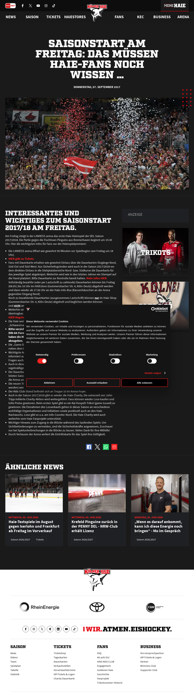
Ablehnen (49, 382)
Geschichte (103, 674)
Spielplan (15, 665)
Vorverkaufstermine (64, 670)
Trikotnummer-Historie (109, 682)
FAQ (99, 653)
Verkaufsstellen (62, 665)
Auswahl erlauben (97, 382)
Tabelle (14, 670)
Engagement (104, 665)
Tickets (53, 16)
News (13, 653)
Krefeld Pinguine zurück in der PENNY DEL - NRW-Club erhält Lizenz (95, 526)
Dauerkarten (60, 661)
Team (13, 661)
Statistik (14, 674)
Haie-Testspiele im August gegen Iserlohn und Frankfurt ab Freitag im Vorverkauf (34, 526)
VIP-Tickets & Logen (64, 674)
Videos (14, 657)
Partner (144, 661)
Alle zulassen (144, 382)
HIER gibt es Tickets (21, 259)
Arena (183, 16)
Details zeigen (153, 372)
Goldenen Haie (105, 670)
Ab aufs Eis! (103, 657)
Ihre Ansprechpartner (152, 653)
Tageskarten (60, 657)
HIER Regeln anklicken (22, 317)
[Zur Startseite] (97, 13)
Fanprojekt (103, 678)
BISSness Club (148, 665)
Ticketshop (60, 653)
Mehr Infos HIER (96, 278)
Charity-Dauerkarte (64, 678)
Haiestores (75, 16)
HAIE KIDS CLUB (105, 661)
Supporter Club (148, 670)
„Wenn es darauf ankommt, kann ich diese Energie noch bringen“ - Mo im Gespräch (158, 526)
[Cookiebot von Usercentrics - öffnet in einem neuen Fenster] (153, 309)
